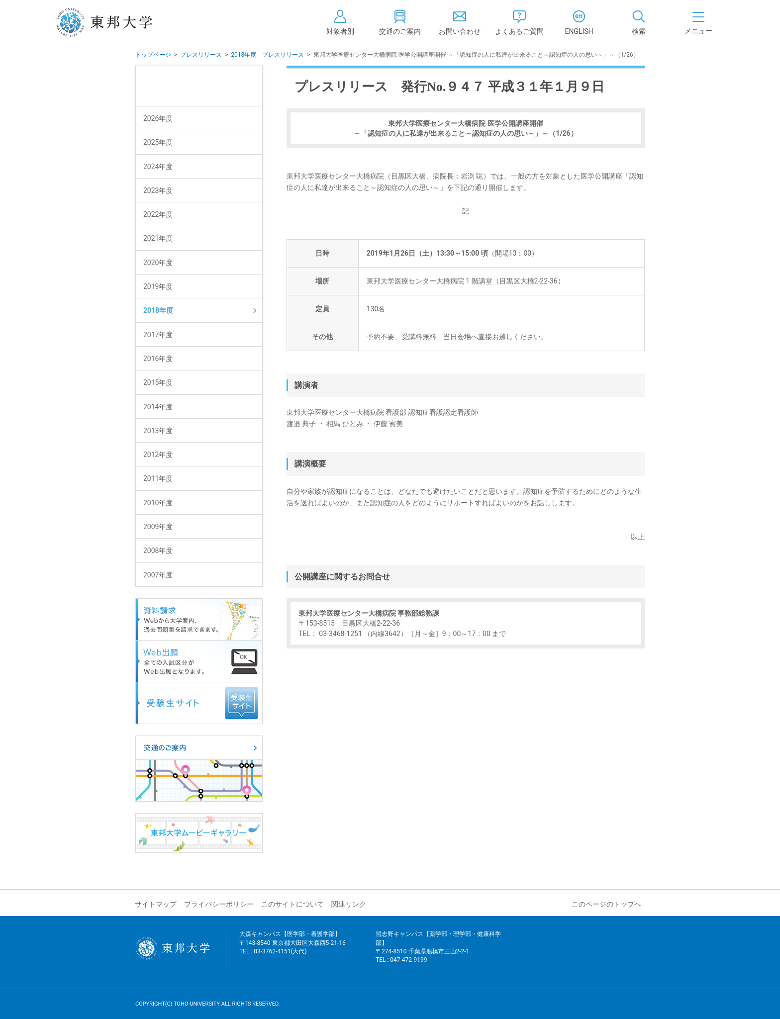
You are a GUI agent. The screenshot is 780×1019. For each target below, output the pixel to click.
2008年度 (158, 551)
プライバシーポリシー (219, 904)
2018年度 (158, 310)
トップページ (153, 54)
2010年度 (158, 503)
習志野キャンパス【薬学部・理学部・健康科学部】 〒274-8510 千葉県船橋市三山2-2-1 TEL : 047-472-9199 (438, 953)
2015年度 (158, 382)
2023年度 (158, 190)
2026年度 (158, 118)
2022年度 (158, 214)
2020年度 (158, 263)
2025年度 (158, 142)
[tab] (639, 22)
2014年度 (158, 407)
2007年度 (158, 575)
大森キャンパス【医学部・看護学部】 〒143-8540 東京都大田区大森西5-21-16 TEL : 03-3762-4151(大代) (292, 948)
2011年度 (158, 478)
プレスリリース (201, 54)
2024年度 (158, 167)
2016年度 (158, 359)
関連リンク (348, 904)
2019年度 (158, 286)
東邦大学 (115, 22)
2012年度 (158, 455)
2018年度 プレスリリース (267, 54)
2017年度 (158, 335)
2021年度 (158, 238)
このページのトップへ (606, 904)
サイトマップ (156, 904)
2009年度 (158, 527)
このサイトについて (292, 904)
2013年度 (158, 431)
